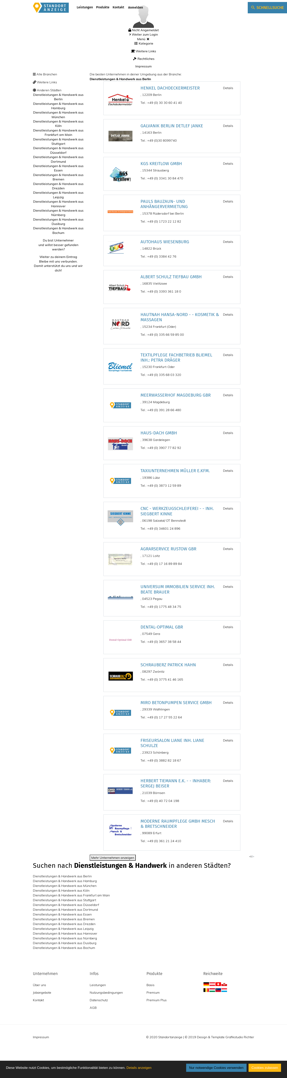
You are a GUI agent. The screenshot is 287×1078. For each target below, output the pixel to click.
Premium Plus (156, 1000)
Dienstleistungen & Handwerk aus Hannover (65, 933)
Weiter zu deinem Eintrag (58, 257)
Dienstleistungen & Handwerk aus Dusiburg (64, 943)
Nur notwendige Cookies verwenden (216, 1068)
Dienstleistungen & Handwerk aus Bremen (64, 919)
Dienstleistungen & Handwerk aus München (64, 886)
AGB (93, 1008)
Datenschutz (99, 1000)
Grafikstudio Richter (239, 1037)
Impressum (143, 66)
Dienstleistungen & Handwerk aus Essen (62, 914)
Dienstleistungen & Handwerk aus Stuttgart (64, 900)
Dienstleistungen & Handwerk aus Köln (61, 890)
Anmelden (135, 7)
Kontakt (118, 7)
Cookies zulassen (265, 1068)
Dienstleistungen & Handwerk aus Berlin (62, 876)
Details (228, 88)
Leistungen (85, 7)
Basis (150, 985)
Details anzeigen (138, 1068)
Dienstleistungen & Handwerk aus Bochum (64, 948)
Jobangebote (42, 992)
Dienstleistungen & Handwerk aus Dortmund (65, 910)
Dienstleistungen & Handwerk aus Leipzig (63, 929)
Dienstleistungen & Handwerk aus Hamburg (65, 881)
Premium (153, 992)
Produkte (102, 7)
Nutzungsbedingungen (106, 992)
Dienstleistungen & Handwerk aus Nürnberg (65, 938)
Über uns (39, 985)
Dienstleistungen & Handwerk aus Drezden (64, 924)
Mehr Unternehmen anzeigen (112, 858)
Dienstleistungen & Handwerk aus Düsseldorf (66, 905)
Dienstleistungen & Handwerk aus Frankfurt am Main (71, 895)
